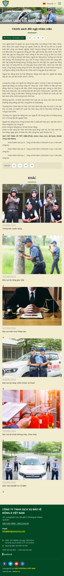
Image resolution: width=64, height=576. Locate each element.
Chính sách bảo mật (25, 550)
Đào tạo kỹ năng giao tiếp (13, 280)
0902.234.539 (23, 523)
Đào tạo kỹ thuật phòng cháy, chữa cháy (19, 434)
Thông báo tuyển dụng (12, 228)
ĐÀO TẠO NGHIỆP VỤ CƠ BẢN (14, 486)
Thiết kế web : (7, 571)
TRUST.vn (16, 571)
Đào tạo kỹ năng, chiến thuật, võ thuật (18, 383)
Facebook (7, 554)
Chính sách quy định (9, 550)
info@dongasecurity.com (13, 531)
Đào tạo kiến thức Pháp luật (14, 331)
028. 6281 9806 (9, 523)
